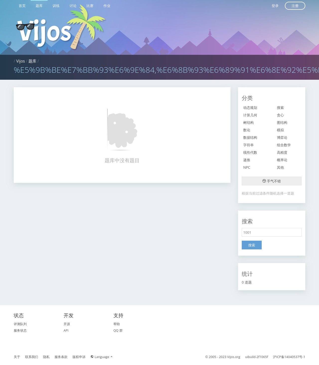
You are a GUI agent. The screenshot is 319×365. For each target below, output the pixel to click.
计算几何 (250, 115)
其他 (280, 167)
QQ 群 (118, 330)
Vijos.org (233, 357)
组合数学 (284, 145)
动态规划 (250, 107)
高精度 (282, 152)
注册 (295, 5)
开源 (67, 324)
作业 (106, 5)
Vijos (20, 61)
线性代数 (250, 152)
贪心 (280, 115)
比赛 (89, 5)
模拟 (280, 130)
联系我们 (31, 357)
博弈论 (282, 137)
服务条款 (61, 357)
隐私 (46, 357)
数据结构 (250, 137)
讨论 (73, 5)
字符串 (248, 145)
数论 (246, 130)
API (66, 330)
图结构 (282, 122)
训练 (56, 5)
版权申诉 (79, 357)
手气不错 (271, 181)
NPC (246, 167)
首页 (22, 5)
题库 (39, 5)
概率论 (282, 159)
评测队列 (20, 324)
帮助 (116, 324)
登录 (275, 5)
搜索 (280, 107)
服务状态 (20, 330)
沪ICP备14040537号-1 (289, 357)
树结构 (248, 122)
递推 (246, 159)
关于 (17, 357)
